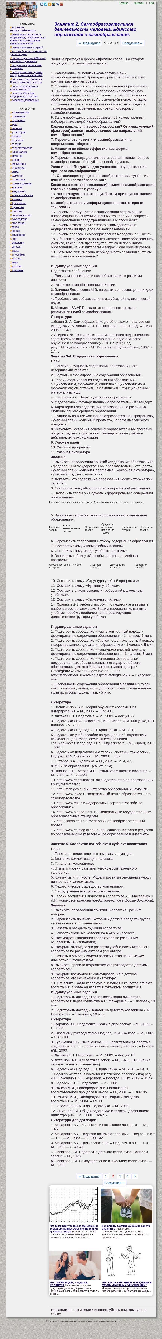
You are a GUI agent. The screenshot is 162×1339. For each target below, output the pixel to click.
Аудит (13, 124)
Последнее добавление (24, 100)
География (16, 140)
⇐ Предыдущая (89, 43)
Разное (14, 226)
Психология (17, 222)
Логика (14, 171)
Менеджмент (18, 191)
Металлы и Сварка (21, 195)
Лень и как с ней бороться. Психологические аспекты (26, 81)
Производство (18, 219)
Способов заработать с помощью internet (24, 88)
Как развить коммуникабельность (23, 29)
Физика (14, 250)
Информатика (18, 151)
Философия (17, 254)
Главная (123, 3)
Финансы (15, 258)
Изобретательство (21, 147)
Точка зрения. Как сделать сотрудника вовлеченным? (26, 74)
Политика (16, 211)
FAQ (151, 3)
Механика (16, 199)
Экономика (16, 270)
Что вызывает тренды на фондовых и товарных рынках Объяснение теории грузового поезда (74, 1229)
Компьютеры (18, 163)
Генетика (15, 136)
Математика (17, 179)
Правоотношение (20, 215)
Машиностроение (21, 183)
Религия (15, 230)
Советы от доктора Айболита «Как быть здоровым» (28, 60)
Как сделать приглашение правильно (26, 67)
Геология (15, 144)
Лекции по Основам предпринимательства (23, 95)
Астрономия (17, 120)
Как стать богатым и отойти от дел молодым (28, 53)
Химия (14, 262)
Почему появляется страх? (26, 47)
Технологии (17, 242)
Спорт (13, 238)
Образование (18, 203)
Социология (17, 234)
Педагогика (17, 207)
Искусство (16, 155)
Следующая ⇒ (132, 43)
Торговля (15, 246)
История (15, 159)
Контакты (139, 3)
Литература (17, 167)
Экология (15, 266)
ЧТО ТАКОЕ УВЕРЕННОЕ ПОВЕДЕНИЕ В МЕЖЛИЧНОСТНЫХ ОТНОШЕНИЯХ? (126, 1284)
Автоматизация (19, 112)
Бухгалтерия (18, 132)
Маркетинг (16, 175)
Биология (16, 128)
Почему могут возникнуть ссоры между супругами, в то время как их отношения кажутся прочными (28, 39)
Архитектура (18, 116)
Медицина (16, 187)
